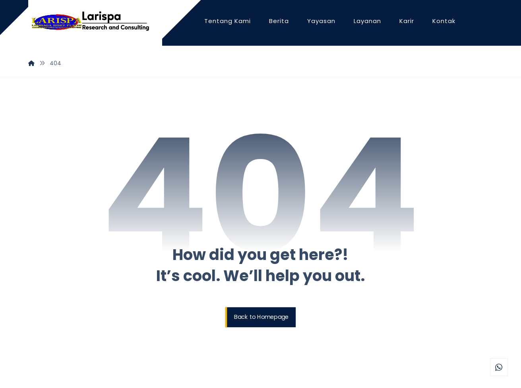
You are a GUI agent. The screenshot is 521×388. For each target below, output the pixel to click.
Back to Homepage (261, 317)
